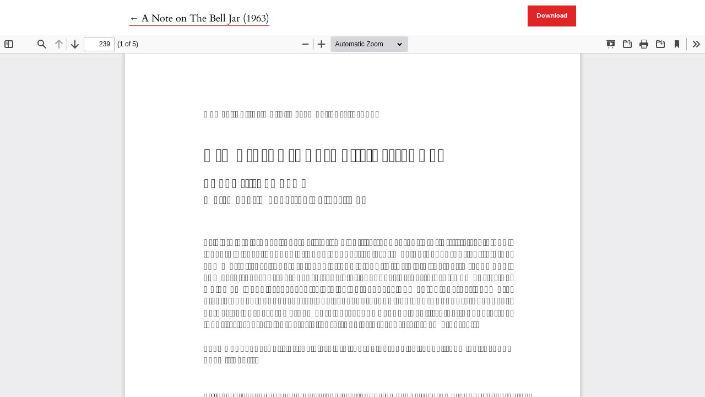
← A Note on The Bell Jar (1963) (199, 18)
